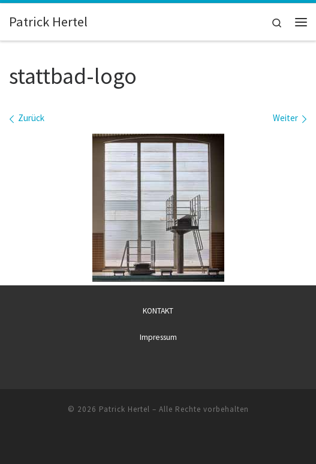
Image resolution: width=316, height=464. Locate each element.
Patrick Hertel (124, 409)
